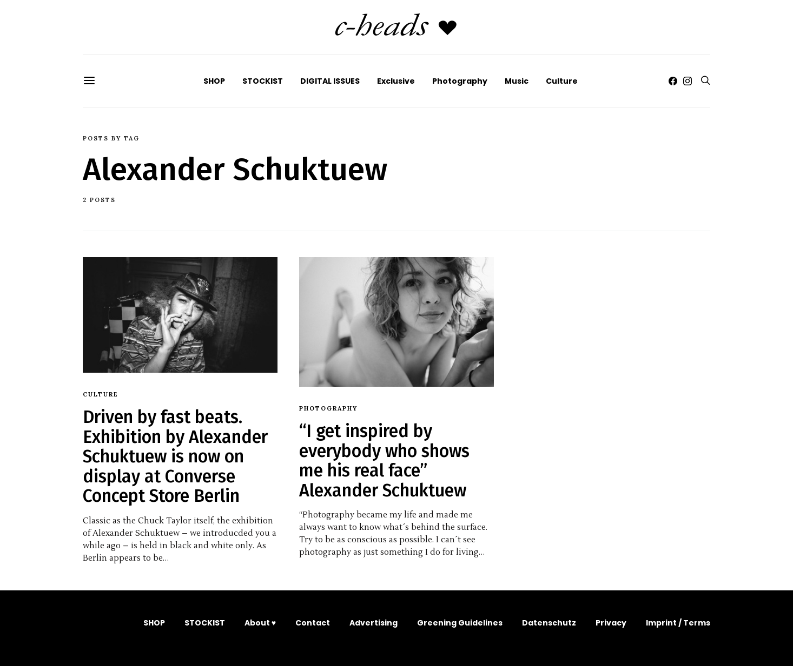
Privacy (611, 622)
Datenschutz (549, 622)
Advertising (373, 622)
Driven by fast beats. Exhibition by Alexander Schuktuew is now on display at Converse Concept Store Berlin (175, 456)
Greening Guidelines (460, 622)
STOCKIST (262, 81)
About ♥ (260, 622)
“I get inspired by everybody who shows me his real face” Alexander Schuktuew (384, 460)
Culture (562, 81)
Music (516, 81)
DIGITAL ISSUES (330, 81)
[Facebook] (673, 81)
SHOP (214, 81)
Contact (312, 622)
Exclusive (396, 81)
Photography (459, 81)
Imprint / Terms (678, 622)
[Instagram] (687, 81)
